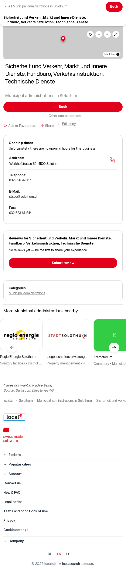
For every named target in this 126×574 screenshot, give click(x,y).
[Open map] (112, 160)
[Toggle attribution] (117, 54)
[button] (63, 39)
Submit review (63, 263)
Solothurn (26, 400)
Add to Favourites (21, 126)
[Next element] (114, 348)
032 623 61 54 (20, 213)
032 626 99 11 (20, 180)
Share (47, 126)
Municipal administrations (27, 293)
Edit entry (67, 124)
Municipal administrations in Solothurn (64, 400)
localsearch (71, 563)
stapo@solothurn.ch (23, 196)
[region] (63, 42)
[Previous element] (12, 348)
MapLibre (110, 54)
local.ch (8, 400)
